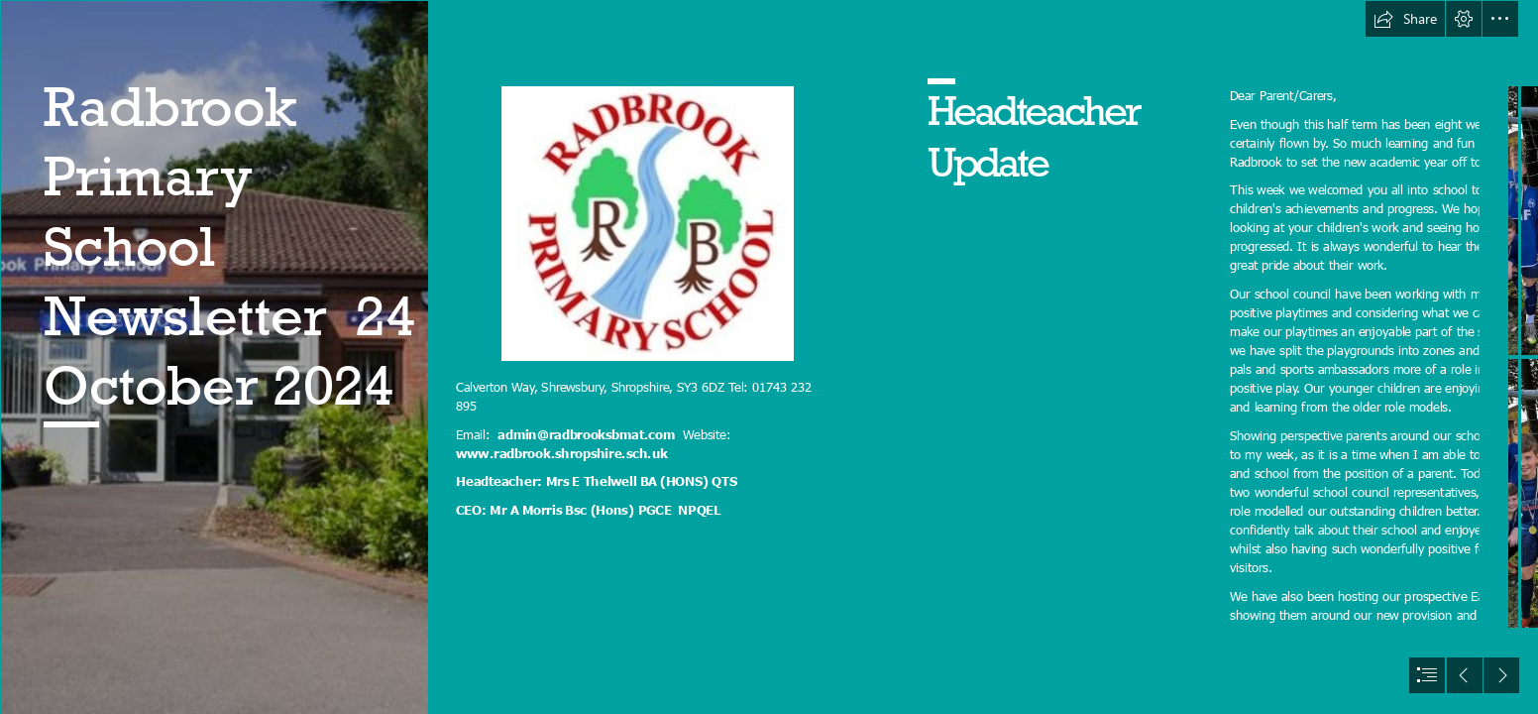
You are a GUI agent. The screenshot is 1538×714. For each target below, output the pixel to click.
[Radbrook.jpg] (214, 357)
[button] (1405, 19)
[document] (769, 357)
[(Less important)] (647, 223)
